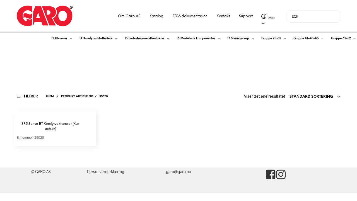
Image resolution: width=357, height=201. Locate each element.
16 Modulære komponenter (196, 38)
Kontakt (223, 16)
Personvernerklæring (105, 171)
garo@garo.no (178, 171)
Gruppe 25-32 (271, 38)
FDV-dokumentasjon (190, 16)
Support (246, 16)
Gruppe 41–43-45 (306, 38)
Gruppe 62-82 (341, 38)
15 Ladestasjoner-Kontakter (144, 38)
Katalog (156, 16)
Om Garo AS (129, 16)
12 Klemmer (59, 38)
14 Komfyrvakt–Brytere (95, 38)
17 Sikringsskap (238, 38)
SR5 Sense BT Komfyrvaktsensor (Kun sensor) (50, 126)
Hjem (50, 96)
